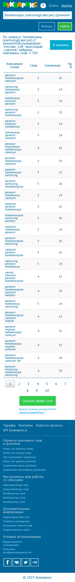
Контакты (26, 425)
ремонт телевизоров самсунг (14, 78)
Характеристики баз (16, 517)
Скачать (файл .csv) (38, 401)
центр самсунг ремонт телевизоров (14, 277)
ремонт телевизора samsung (13, 172)
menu (66, 5)
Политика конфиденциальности (17, 550)
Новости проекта (49, 425)
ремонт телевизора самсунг (13, 161)
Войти (53, 5)
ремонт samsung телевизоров (14, 183)
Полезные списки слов (17, 525)
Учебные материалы (16, 521)
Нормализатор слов (15, 485)
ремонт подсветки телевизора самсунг (13, 148)
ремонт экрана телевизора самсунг (13, 331)
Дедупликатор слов (16, 489)
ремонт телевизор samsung (12, 303)
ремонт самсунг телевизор (12, 123)
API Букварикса (15, 430)
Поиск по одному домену (19, 461)
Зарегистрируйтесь (31, 412)
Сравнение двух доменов (19, 465)
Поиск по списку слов (17, 453)
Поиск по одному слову (18, 448)
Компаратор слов (14, 497)
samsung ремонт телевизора (13, 112)
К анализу (61, 45)
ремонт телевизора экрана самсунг (13, 345)
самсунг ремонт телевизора (13, 206)
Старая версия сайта (16, 529)
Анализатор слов (14, 502)
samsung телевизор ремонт (12, 89)
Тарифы (9, 425)
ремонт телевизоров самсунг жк (14, 358)
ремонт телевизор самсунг (12, 195)
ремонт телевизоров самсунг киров (14, 317)
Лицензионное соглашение (12, 543)
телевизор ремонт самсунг (12, 135)
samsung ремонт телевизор (12, 263)
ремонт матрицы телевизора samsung (13, 371)
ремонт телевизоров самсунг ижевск (14, 291)
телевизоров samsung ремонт (14, 218)
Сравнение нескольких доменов (24, 469)
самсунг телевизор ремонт (12, 229)
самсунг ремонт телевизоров (14, 252)
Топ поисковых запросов (19, 457)
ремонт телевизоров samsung (14, 241)
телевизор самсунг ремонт (12, 101)
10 (47, 391)
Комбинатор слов (14, 493)
